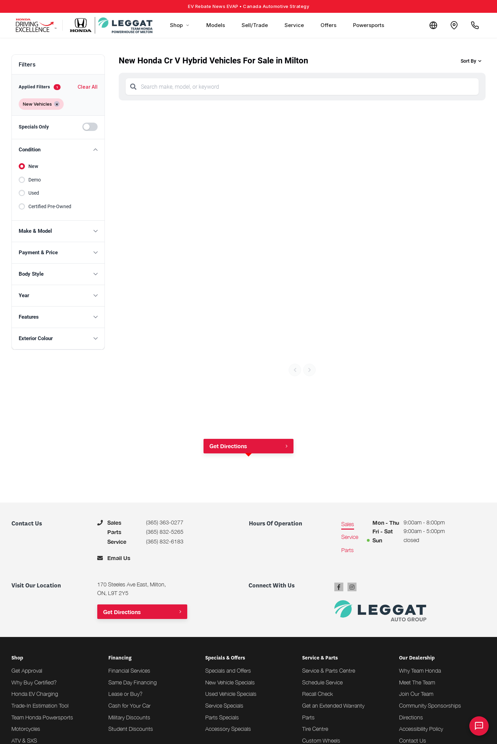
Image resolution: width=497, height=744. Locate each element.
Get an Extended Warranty (333, 705)
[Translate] (433, 25)
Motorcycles (25, 728)
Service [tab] (349, 536)
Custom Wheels (321, 740)
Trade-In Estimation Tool (40, 705)
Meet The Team (417, 682)
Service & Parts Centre (328, 670)
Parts (308, 717)
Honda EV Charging (34, 693)
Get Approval (26, 670)
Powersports (368, 25)
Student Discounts (130, 728)
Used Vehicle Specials (230, 693)
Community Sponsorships (430, 705)
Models (215, 25)
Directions (411, 717)
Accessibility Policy (421, 728)
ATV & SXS (24, 740)
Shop (180, 25)
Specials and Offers (228, 670)
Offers (328, 25)
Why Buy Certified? (34, 682)
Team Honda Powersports (42, 717)
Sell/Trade (255, 25)
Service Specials (224, 705)
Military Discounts (129, 717)
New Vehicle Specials (230, 682)
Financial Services (129, 670)
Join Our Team (416, 693)
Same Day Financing (132, 682)
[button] (58, 149)
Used (33, 193)
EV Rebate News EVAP (248, 6)
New (33, 166)
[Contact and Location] (454, 25)
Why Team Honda (420, 670)
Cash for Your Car (129, 705)
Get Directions (228, 446)
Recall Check (317, 693)
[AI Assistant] (479, 726)
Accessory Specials (228, 728)
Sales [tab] (347, 524)
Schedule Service (322, 682)
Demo (34, 180)
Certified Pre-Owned (49, 206)
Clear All (88, 87)
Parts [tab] (347, 550)
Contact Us (412, 740)
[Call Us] (474, 25)
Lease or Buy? (125, 693)
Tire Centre (315, 728)
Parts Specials (222, 717)
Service (294, 25)
